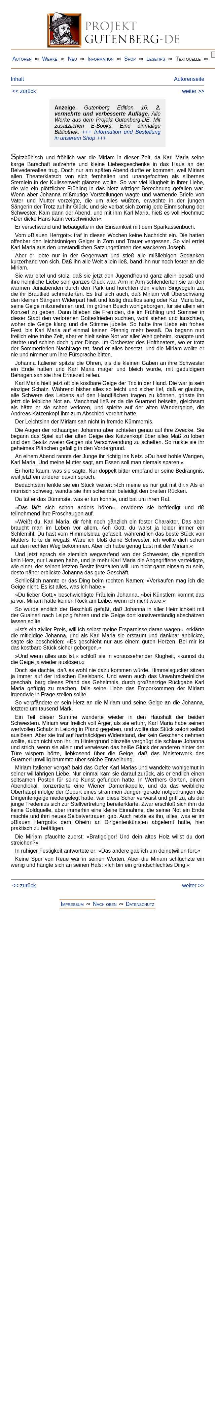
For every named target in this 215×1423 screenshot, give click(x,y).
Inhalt (17, 79)
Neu (72, 59)
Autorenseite (189, 79)
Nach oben (104, 904)
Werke (49, 59)
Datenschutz (140, 904)
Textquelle (188, 59)
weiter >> (193, 91)
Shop (130, 59)
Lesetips (155, 59)
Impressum (72, 904)
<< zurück (24, 91)
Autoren (22, 59)
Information (100, 59)
